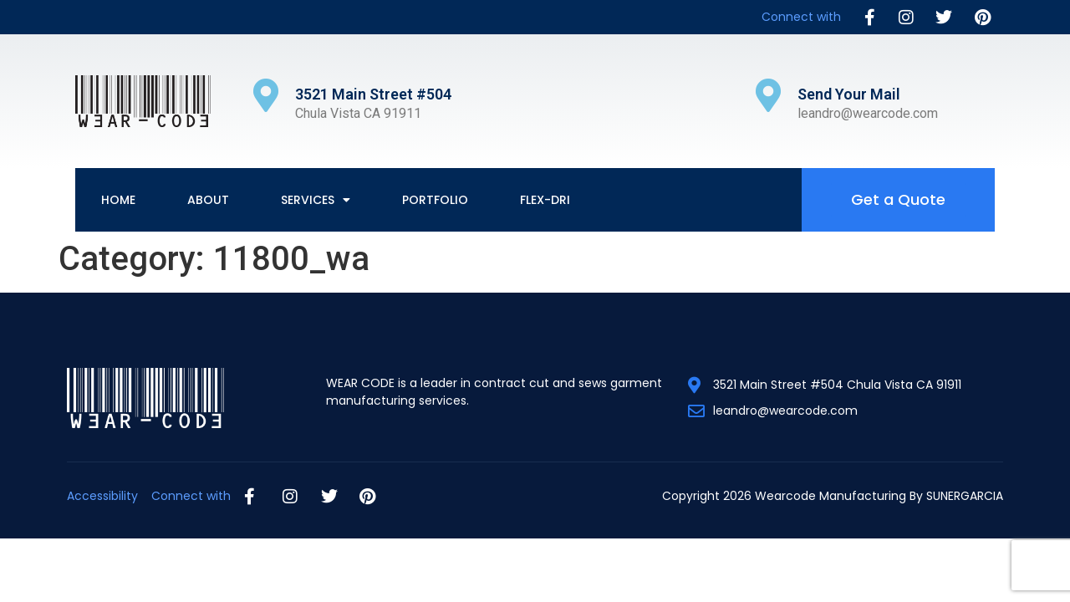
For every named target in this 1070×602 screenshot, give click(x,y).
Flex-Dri (545, 199)
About (208, 199)
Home (118, 199)
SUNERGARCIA (964, 495)
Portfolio (435, 199)
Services (315, 200)
